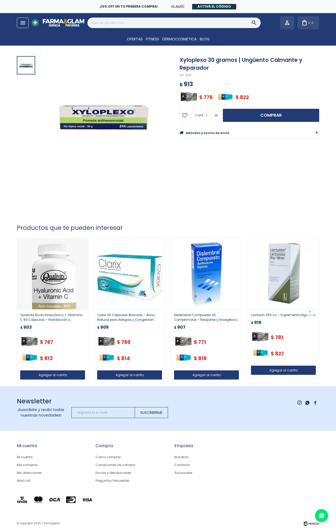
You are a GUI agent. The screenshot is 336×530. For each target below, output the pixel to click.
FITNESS (152, 39)
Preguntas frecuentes (112, 480)
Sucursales (183, 472)
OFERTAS (135, 39)
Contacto (182, 465)
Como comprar (108, 457)
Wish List (23, 480)
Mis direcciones (29, 472)
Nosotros (181, 457)
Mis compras (27, 465)
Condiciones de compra (115, 465)
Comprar (271, 115)
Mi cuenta (25, 457)
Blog (204, 39)
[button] (310, 311)
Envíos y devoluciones (113, 472)
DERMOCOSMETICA (179, 39)
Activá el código (214, 6)
